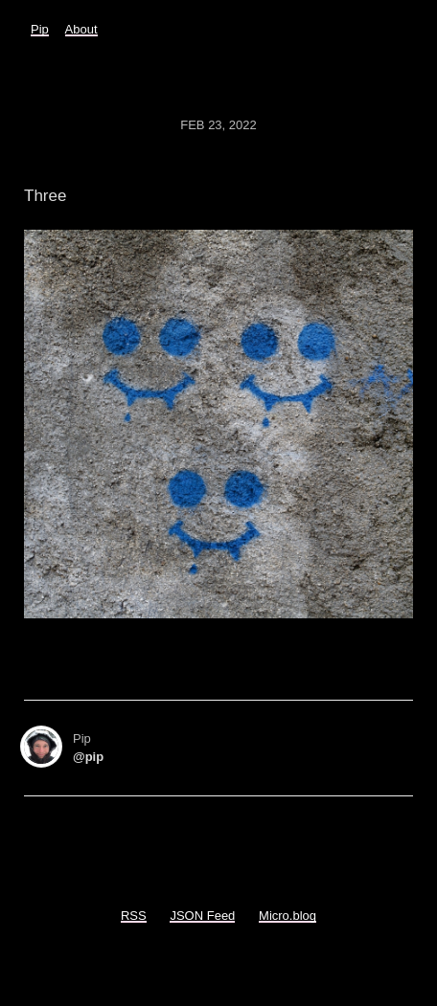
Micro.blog (287, 915)
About (81, 29)
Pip (40, 29)
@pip (88, 756)
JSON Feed (202, 915)
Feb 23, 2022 (218, 125)
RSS (134, 915)
